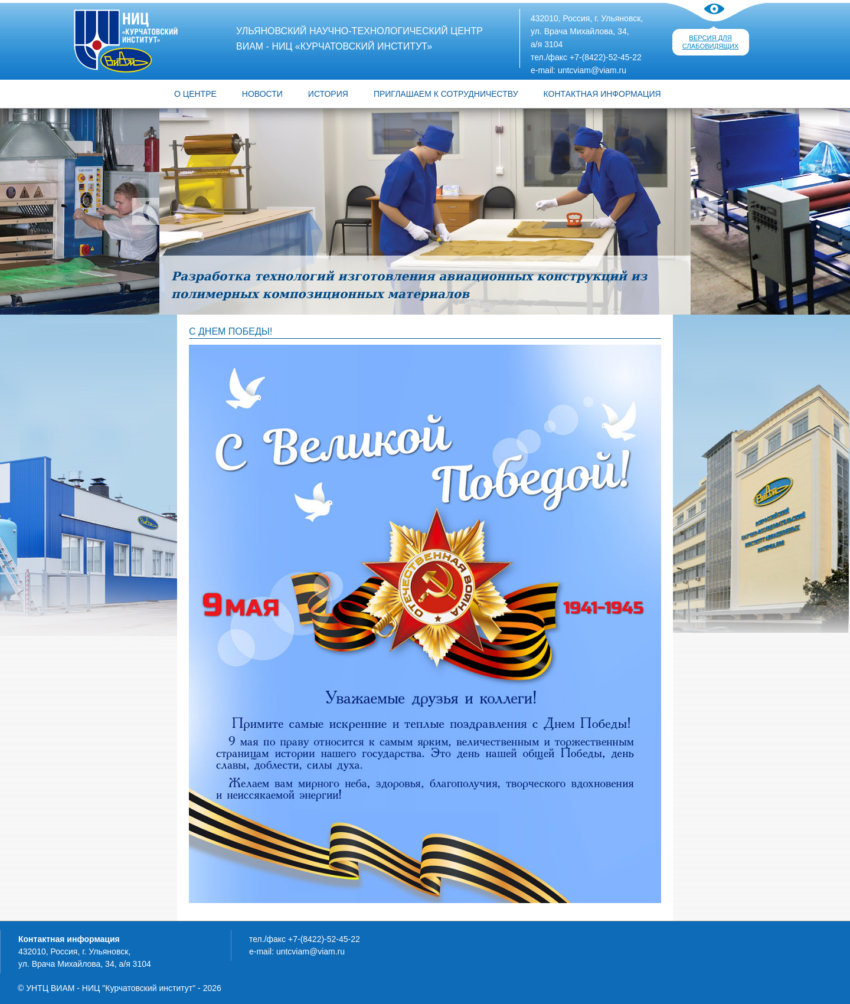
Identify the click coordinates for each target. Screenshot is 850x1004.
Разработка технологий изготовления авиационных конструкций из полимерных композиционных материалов (409, 285)
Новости (262, 94)
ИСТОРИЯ (328, 94)
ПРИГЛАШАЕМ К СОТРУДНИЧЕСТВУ (446, 94)
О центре (195, 94)
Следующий (704, 211)
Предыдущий (145, 211)
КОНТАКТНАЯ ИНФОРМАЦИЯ (602, 94)
